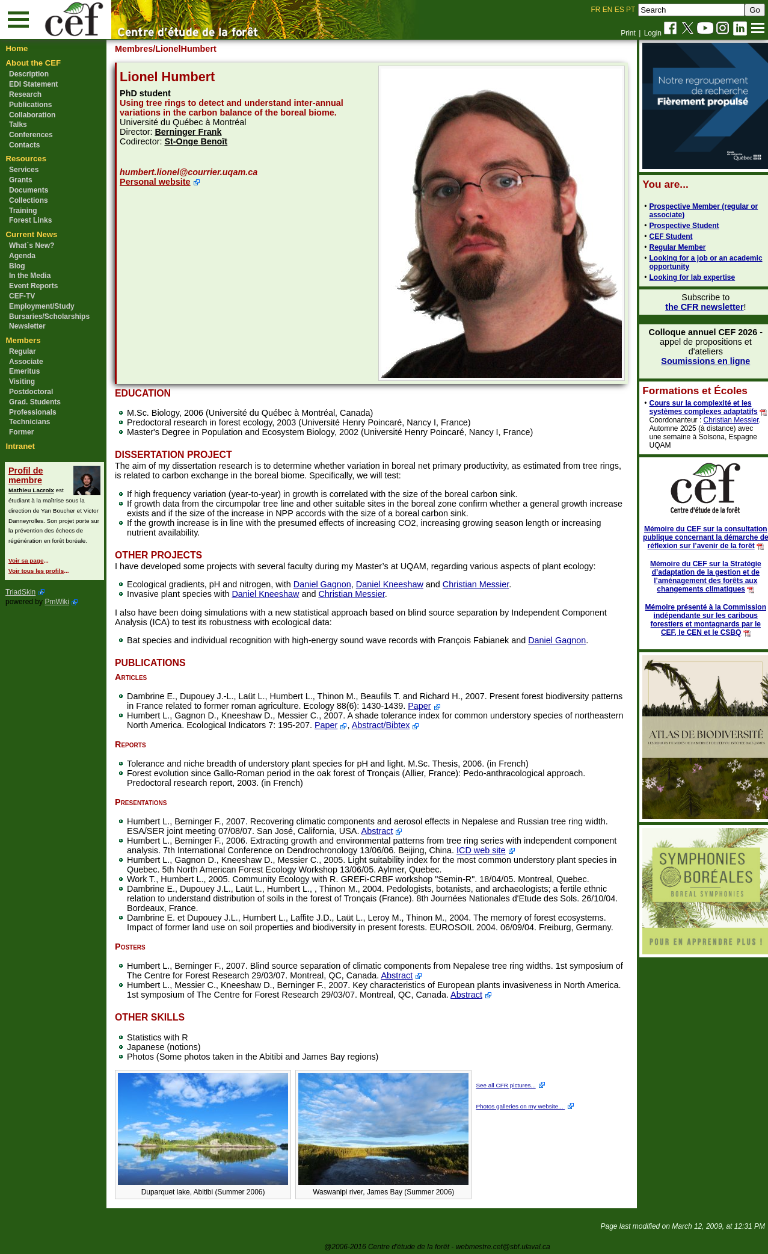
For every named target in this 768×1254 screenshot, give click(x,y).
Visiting (22, 381)
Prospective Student (677, 225)
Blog (17, 266)
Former (21, 432)
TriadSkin (20, 592)
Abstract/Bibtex (437, 725)
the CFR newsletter (698, 307)
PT (630, 9)
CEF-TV (22, 296)
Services (23, 169)
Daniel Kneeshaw (395, 584)
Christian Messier (481, 584)
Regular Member (670, 247)
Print (628, 33)
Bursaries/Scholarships (49, 316)
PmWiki (57, 602)
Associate (26, 361)
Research (25, 94)
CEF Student (664, 236)
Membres (139, 49)
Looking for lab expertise (685, 277)
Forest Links (30, 220)
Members (23, 340)
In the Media (30, 275)
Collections (28, 200)
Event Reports (33, 286)
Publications (30, 104)
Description (29, 74)
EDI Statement (33, 84)
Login (653, 33)
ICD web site (532, 850)
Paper (458, 706)
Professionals (33, 412)
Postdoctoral (31, 392)
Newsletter (27, 326)
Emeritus (24, 371)
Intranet (20, 446)
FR (596, 9)
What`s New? (31, 245)
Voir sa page (25, 560)
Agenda (22, 256)
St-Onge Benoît (201, 141)
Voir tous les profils (36, 570)
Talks (18, 124)
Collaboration (32, 115)
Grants (20, 180)
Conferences (31, 135)
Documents (28, 190)
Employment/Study (42, 306)
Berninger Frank (194, 132)
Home (17, 48)
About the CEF (33, 62)
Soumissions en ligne (698, 361)
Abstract (383, 831)
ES (619, 9)
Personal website (160, 182)
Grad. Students (35, 402)
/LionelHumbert (191, 49)
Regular (22, 351)
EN (608, 9)
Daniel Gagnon (328, 584)
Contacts (24, 145)
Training (23, 210)
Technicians (29, 422)
